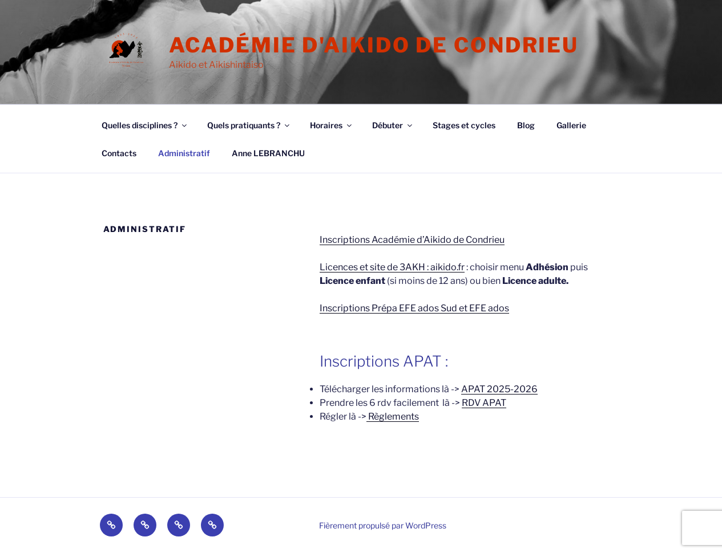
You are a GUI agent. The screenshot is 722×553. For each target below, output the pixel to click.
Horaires (331, 125)
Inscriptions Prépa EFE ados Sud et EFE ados (414, 308)
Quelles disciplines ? (145, 125)
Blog (526, 125)
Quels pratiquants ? (249, 125)
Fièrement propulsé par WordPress (382, 525)
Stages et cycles (464, 125)
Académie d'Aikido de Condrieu (374, 45)
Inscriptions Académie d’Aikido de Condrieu (412, 239)
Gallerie (571, 125)
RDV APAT (484, 402)
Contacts (119, 153)
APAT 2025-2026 (499, 389)
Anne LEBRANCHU (268, 153)
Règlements (392, 416)
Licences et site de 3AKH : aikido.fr (392, 267)
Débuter (393, 125)
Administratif (184, 153)
